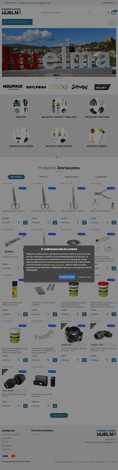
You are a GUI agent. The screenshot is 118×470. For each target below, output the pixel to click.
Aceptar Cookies (67, 277)
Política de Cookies (57, 265)
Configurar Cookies (84, 277)
